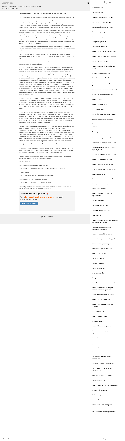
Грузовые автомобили (98, 109)
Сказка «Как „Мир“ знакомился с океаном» (105, 385)
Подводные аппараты (98, 380)
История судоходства (98, 200)
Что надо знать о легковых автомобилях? (104, 89)
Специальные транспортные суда (102, 248)
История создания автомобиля (101, 73)
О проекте (42, 216)
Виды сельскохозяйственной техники (103, 352)
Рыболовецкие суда (98, 258)
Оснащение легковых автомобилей (102, 94)
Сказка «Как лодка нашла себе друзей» (103, 239)
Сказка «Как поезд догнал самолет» (103, 164)
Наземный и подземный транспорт (102, 17)
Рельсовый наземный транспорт (101, 22)
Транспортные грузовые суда (101, 210)
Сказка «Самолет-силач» (99, 316)
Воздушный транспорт (99, 41)
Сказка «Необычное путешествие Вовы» (104, 51)
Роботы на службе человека (100, 395)
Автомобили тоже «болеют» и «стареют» (104, 114)
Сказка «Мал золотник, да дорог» (102, 326)
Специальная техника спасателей (102, 375)
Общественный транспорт (100, 61)
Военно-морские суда (98, 268)
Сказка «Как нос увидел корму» (101, 243)
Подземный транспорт (99, 32)
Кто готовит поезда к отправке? (101, 138)
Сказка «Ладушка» (97, 99)
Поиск (107, 2)
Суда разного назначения (99, 253)
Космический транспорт (99, 46)
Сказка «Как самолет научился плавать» (104, 56)
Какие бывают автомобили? (100, 78)
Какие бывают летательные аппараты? (103, 283)
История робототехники (99, 390)
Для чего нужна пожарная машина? (102, 119)
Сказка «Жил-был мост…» (100, 188)
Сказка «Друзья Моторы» (99, 104)
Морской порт (96, 215)
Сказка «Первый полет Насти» (101, 299)
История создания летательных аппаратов (104, 278)
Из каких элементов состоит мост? (102, 179)
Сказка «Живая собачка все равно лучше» (104, 400)
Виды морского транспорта (100, 205)
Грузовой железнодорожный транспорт (104, 154)
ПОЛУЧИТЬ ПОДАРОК (29, 203)
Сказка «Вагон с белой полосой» (102, 159)
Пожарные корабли (98, 263)
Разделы (50, 216)
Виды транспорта (97, 12)
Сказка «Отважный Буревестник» (102, 234)
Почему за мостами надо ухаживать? (103, 184)
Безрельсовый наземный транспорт (102, 27)
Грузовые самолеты (98, 311)
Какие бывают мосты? (99, 174)
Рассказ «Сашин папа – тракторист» (103, 363)
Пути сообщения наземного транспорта (104, 169)
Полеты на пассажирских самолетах (103, 294)
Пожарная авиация (97, 321)
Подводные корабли (98, 273)
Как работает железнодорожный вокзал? (104, 142)
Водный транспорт (98, 37)
